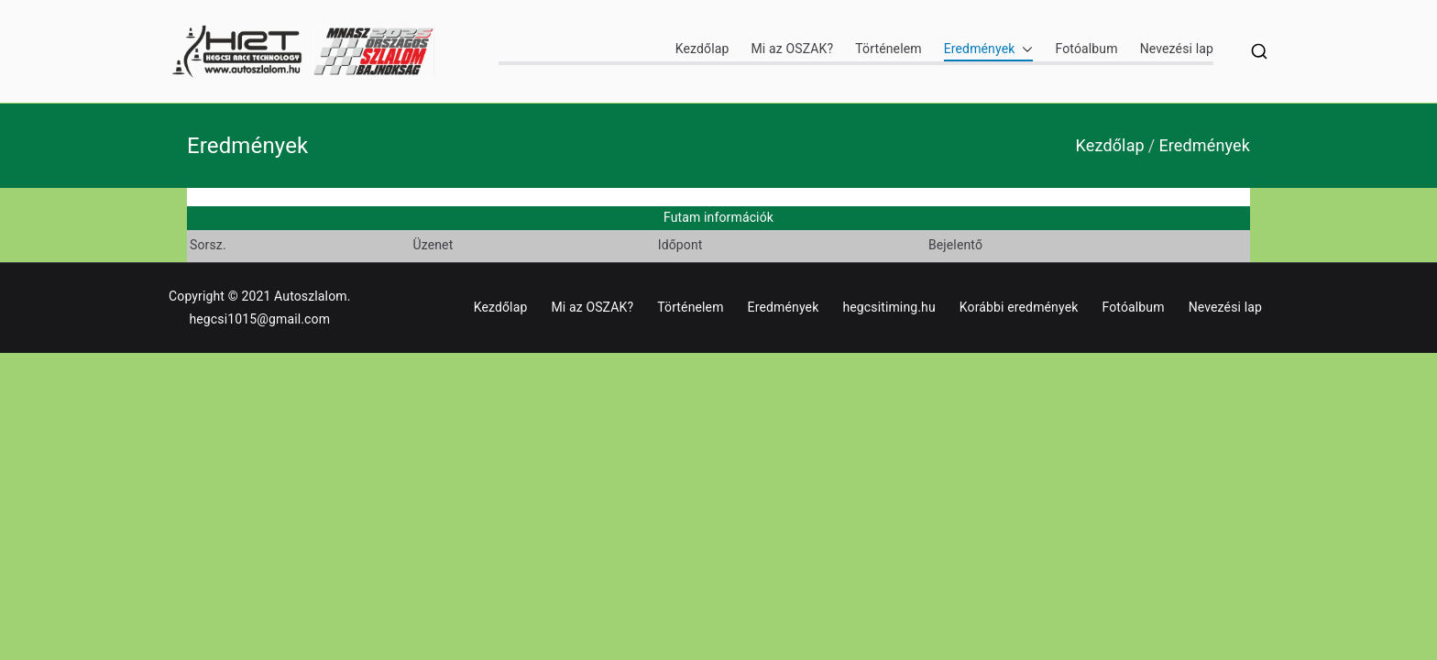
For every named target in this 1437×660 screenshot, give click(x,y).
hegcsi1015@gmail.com (259, 319)
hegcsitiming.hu (888, 307)
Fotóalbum (1086, 48)
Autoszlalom (310, 296)
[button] (1024, 49)
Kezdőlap (702, 48)
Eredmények (989, 49)
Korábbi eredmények (1019, 307)
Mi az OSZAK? (792, 48)
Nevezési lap (1176, 48)
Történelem (888, 48)
